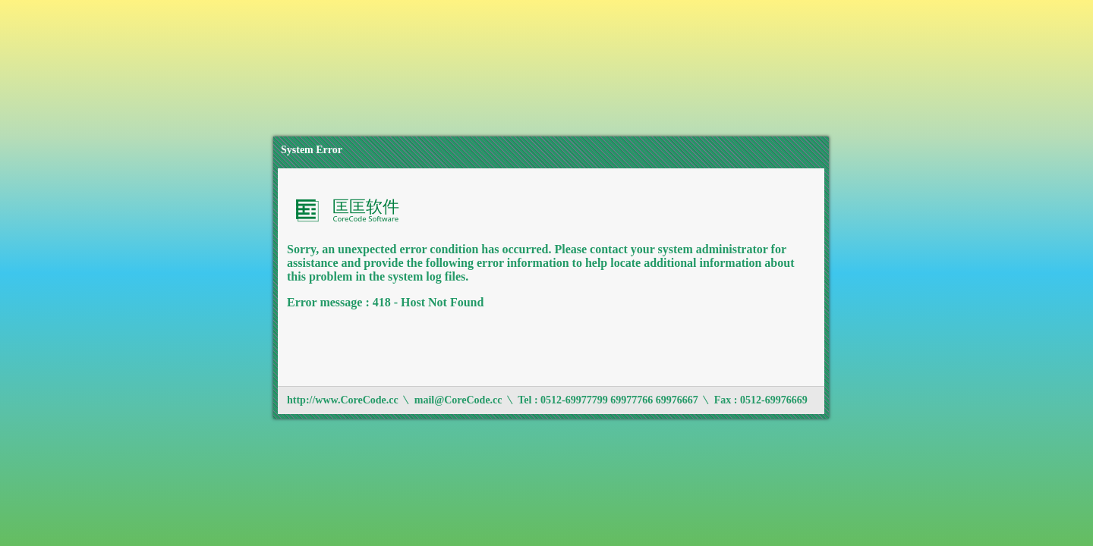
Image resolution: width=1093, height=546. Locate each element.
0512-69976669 (774, 400)
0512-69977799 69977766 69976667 (619, 400)
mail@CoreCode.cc (458, 400)
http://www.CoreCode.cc (342, 400)
